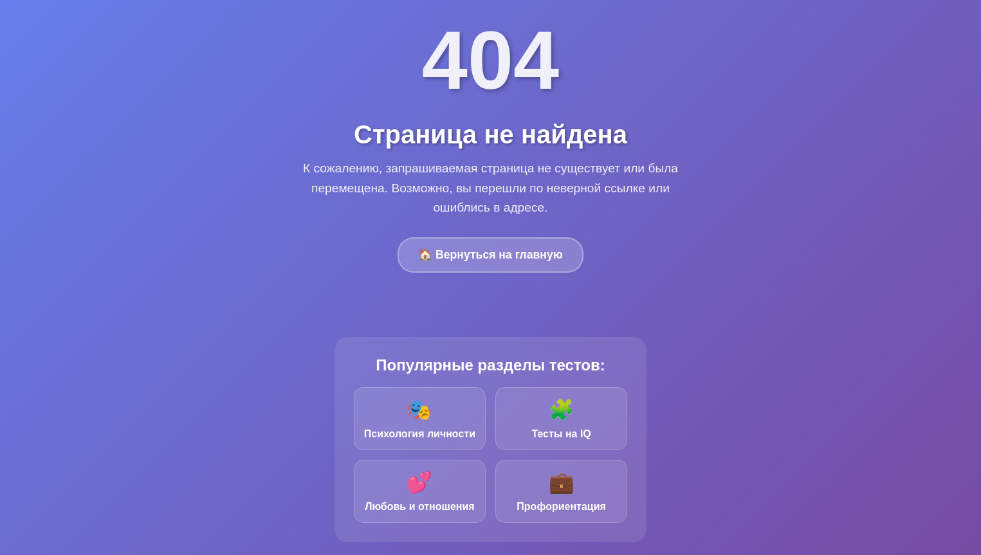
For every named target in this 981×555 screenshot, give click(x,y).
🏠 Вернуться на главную (490, 254)
